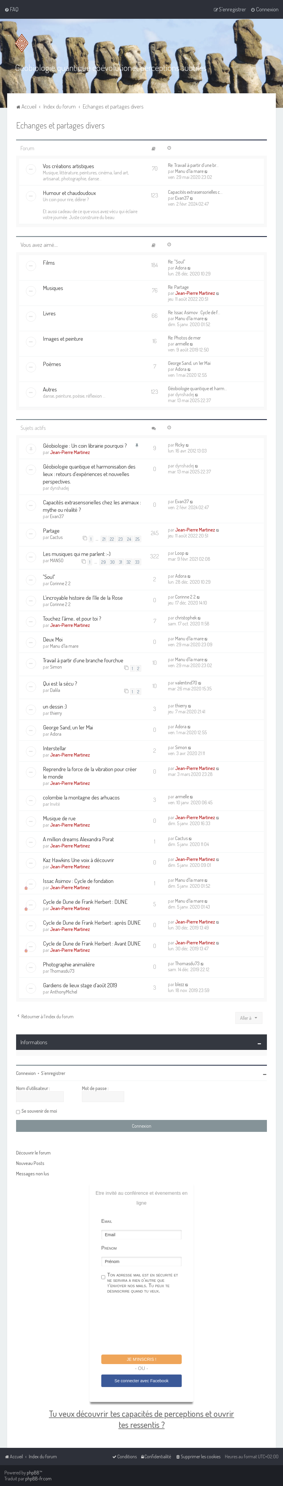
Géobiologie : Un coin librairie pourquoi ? (85, 445)
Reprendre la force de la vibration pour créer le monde (90, 772)
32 (129, 562)
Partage (51, 530)
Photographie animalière (69, 964)
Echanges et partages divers (60, 125)
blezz (179, 984)
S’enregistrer (53, 1073)
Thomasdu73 (62, 971)
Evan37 (182, 198)
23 (121, 539)
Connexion (26, 1073)
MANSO (56, 560)
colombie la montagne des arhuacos (81, 797)
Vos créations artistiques (68, 166)
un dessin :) (55, 706)
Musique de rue (59, 818)
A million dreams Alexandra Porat (78, 839)
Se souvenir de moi (39, 1111)
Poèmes (52, 364)
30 (112, 562)
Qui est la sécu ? (60, 683)
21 (103, 539)
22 (112, 539)
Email (106, 1220)
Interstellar (54, 748)
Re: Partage (178, 287)
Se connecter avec (141, 1380)
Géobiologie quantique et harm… (197, 388)
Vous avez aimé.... (39, 244)
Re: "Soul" (176, 262)
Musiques (53, 288)
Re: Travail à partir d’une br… (193, 165)
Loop (179, 553)
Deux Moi (53, 639)
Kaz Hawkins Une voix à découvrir (78, 860)
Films (49, 262)
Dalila (55, 690)
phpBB (33, 1473)
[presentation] (146, 1324)
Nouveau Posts (30, 1163)
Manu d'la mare (189, 171)
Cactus (56, 537)
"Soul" (49, 576)
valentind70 (186, 683)
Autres (50, 389)
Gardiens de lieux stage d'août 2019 (80, 985)
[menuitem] (11, 9)
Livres (49, 313)
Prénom (109, 1247)
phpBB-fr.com (38, 1479)
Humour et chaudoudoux (69, 192)
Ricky (180, 445)
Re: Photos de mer (184, 338)
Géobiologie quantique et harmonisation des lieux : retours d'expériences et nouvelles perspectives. (89, 474)
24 (129, 539)
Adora (180, 268)
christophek (186, 618)
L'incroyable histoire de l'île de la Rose (83, 597)
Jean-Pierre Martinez (195, 293)
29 (103, 562)
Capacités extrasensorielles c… (195, 192)
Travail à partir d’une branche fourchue (83, 660)
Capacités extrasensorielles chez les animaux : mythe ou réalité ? (92, 505)
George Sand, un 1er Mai (189, 363)
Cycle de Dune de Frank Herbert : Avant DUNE (92, 943)
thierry (56, 713)
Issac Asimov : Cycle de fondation (78, 880)
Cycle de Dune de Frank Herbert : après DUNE (92, 922)
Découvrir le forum (33, 1152)
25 (137, 539)
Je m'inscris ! (141, 1359)
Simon (56, 667)
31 (120, 562)
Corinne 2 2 (60, 583)
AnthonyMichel (63, 992)
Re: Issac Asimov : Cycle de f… (194, 312)
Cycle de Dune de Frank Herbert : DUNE (85, 901)
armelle (182, 344)
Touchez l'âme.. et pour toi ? (72, 618)
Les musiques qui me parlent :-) (77, 553)
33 (137, 562)
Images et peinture (63, 338)
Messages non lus (32, 1173)
